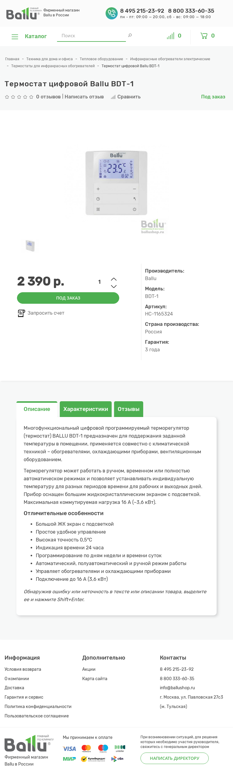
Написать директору (174, 758)
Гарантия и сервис (24, 697)
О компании (17, 678)
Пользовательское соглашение (37, 716)
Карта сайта (94, 678)
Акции (89, 669)
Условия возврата (23, 669)
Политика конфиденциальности (38, 706)
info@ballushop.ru (177, 687)
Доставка (14, 687)
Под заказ (68, 298)
